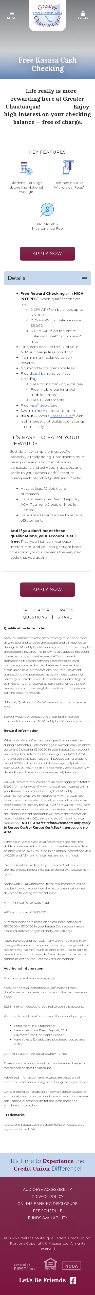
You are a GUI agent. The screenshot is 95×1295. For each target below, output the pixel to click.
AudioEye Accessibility (47, 1189)
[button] (12, 15)
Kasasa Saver (61, 416)
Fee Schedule (47, 1211)
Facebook (73, 1280)
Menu (12, 15)
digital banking (42, 373)
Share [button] (65, 617)
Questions (35, 617)
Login (83, 15)
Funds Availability (47, 1218)
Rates (66, 610)
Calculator (36, 610)
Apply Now (47, 253)
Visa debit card (44, 405)
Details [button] (16, 278)
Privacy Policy (47, 1196)
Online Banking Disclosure (47, 1203)
